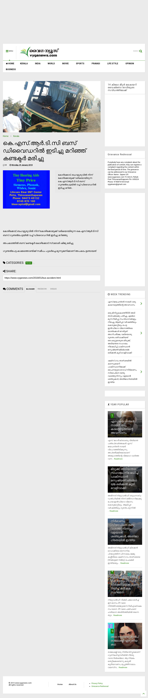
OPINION (129, 63)
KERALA (24, 63)
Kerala (16, 136)
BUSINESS (11, 69)
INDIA (37, 63)
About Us (72, 684)
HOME (10, 63)
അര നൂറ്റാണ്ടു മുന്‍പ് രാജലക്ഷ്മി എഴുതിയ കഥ (125, 640)
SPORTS (80, 63)
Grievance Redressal (99, 686)
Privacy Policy (97, 683)
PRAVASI (96, 63)
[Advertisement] (74, 23)
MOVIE (65, 63)
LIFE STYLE (112, 63)
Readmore (118, 459)
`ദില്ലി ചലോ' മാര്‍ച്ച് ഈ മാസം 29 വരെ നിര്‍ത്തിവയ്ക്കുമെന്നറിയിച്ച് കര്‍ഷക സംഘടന (125, 584)
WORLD (51, 63)
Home (5, 136)
